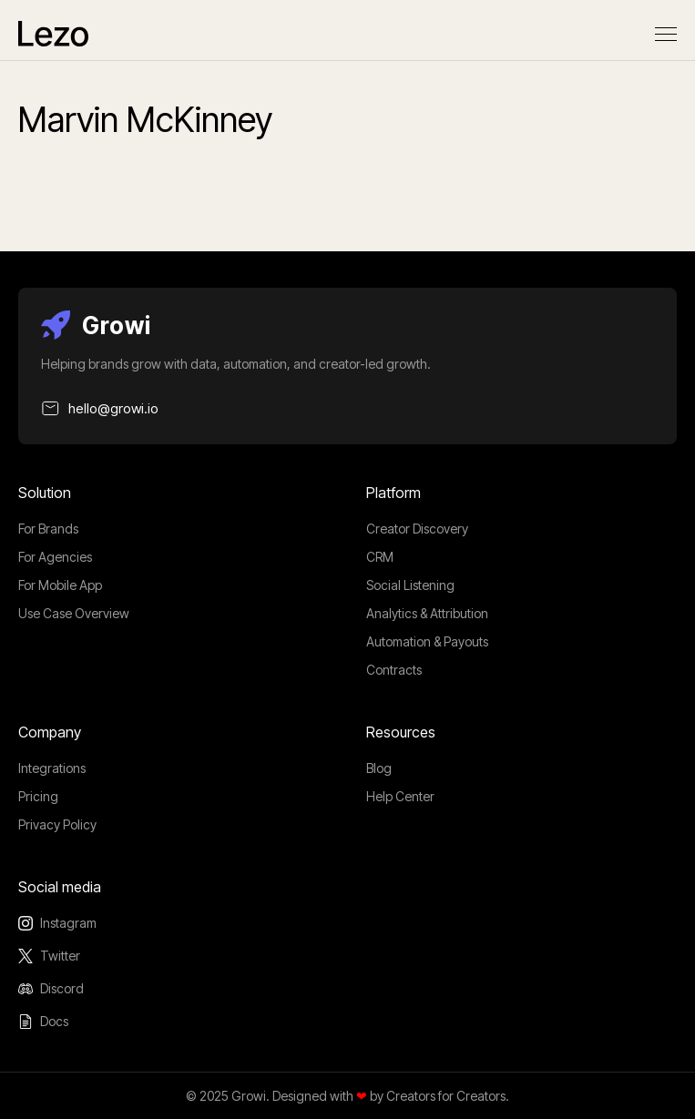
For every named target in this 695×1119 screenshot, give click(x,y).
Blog (379, 768)
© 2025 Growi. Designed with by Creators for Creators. (347, 1096)
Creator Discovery (417, 528)
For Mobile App (60, 585)
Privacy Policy (57, 824)
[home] (53, 33)
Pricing (38, 796)
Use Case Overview (73, 613)
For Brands (48, 528)
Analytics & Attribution (427, 613)
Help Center (400, 796)
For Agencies (55, 557)
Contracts (394, 669)
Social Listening (410, 585)
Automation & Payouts (427, 641)
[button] (666, 34)
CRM (379, 557)
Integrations (52, 768)
